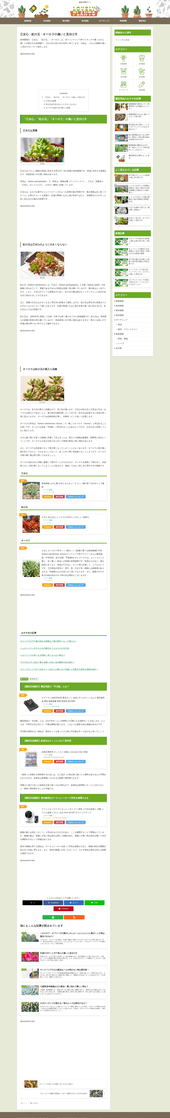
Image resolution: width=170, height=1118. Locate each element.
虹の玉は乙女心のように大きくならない (61, 104)
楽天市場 (59, 497)
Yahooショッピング (76, 497)
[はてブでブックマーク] (63, 902)
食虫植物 (47, 1115)
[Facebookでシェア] (49, 902)
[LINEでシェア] (78, 902)
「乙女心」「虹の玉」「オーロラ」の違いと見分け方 (64, 97)
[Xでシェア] (34, 902)
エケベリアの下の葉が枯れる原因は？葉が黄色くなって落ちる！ (48, 641)
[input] (132, 39)
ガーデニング (56, 1115)
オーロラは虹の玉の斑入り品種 (58, 108)
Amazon (47, 497)
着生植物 (39, 1115)
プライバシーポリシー (99, 1115)
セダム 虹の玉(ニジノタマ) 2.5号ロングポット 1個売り (65, 517)
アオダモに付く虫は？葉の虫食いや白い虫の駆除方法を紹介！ (47, 662)
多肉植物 (24, 679)
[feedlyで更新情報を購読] (61, 911)
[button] (149, 40)
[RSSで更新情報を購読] (66, 911)
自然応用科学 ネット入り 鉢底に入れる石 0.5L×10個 (64, 752)
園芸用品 (75, 1115)
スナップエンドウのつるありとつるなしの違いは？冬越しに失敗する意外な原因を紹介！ (59, 669)
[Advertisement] (63, 71)
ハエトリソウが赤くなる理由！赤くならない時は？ (42, 655)
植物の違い (34, 679)
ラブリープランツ (132, 1115)
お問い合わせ (85, 1115)
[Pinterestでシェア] (93, 902)
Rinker (50, 489)
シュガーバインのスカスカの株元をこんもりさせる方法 (44, 648)
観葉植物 (22, 1115)
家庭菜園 (67, 1115)
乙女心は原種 (51, 101)
